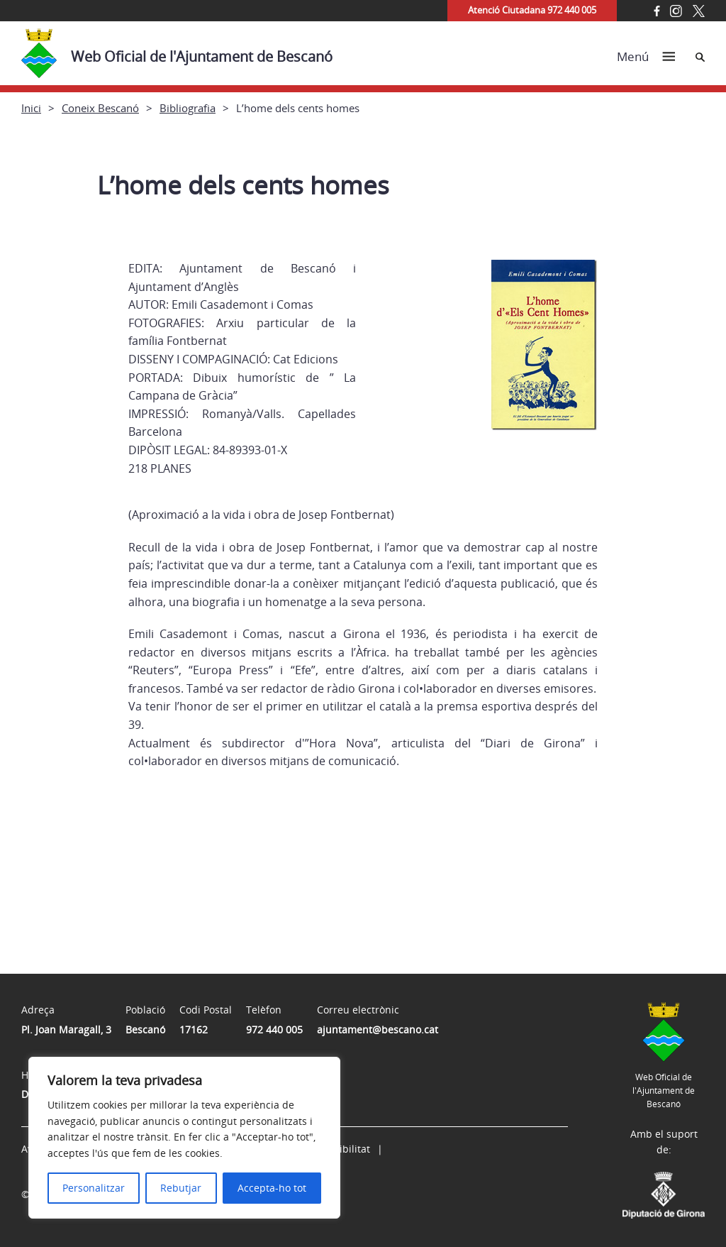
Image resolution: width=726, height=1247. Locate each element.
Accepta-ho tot (272, 1187)
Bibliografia (188, 108)
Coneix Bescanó (100, 108)
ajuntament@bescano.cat (377, 1029)
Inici (31, 108)
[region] (184, 1138)
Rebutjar (180, 1187)
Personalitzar (93, 1187)
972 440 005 (274, 1029)
